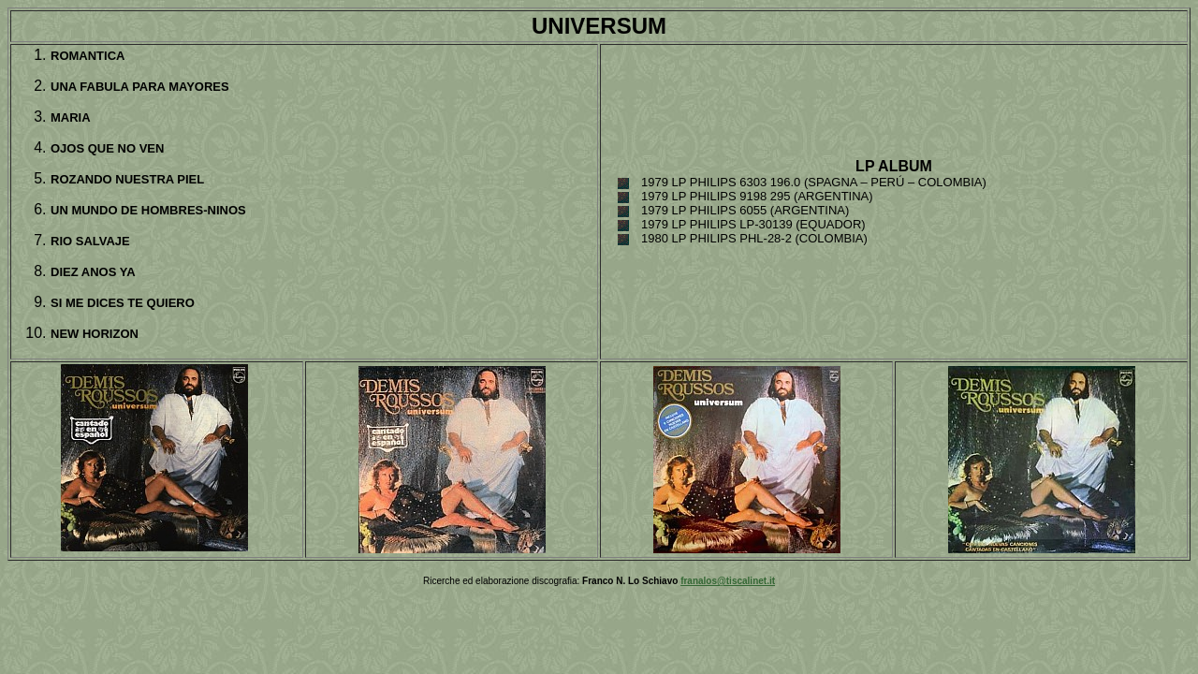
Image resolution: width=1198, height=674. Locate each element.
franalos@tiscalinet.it (727, 581)
